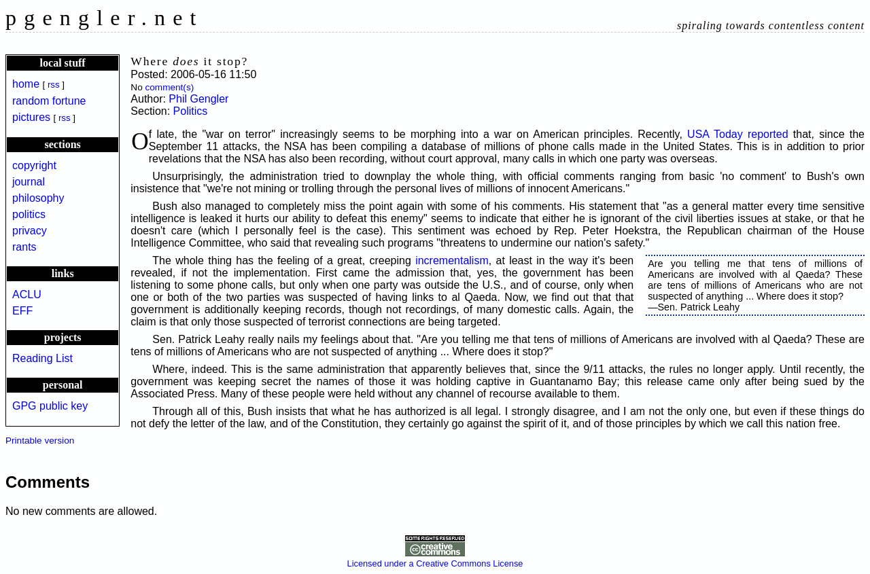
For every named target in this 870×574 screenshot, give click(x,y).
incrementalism (452, 260)
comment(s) (169, 87)
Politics (190, 111)
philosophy (38, 198)
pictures (31, 117)
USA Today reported (737, 134)
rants (24, 247)
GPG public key (50, 406)
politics (29, 214)
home (25, 84)
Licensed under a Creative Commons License (435, 558)
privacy (29, 230)
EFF (22, 311)
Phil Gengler (198, 99)
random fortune (49, 101)
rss (54, 84)
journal (28, 181)
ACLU (26, 294)
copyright (34, 165)
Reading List (42, 358)
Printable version (39, 440)
